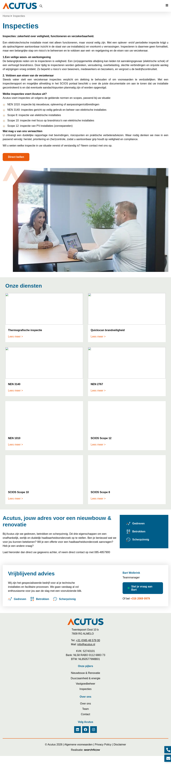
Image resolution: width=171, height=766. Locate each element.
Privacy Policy (103, 744)
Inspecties (85, 689)
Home (6, 16)
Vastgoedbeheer (85, 683)
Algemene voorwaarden (78, 744)
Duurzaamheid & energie (85, 678)
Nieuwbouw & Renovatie (85, 673)
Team (85, 708)
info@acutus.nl (86, 644)
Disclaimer (120, 744)
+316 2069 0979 (140, 598)
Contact (85, 714)
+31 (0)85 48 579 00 (88, 640)
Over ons (85, 703)
